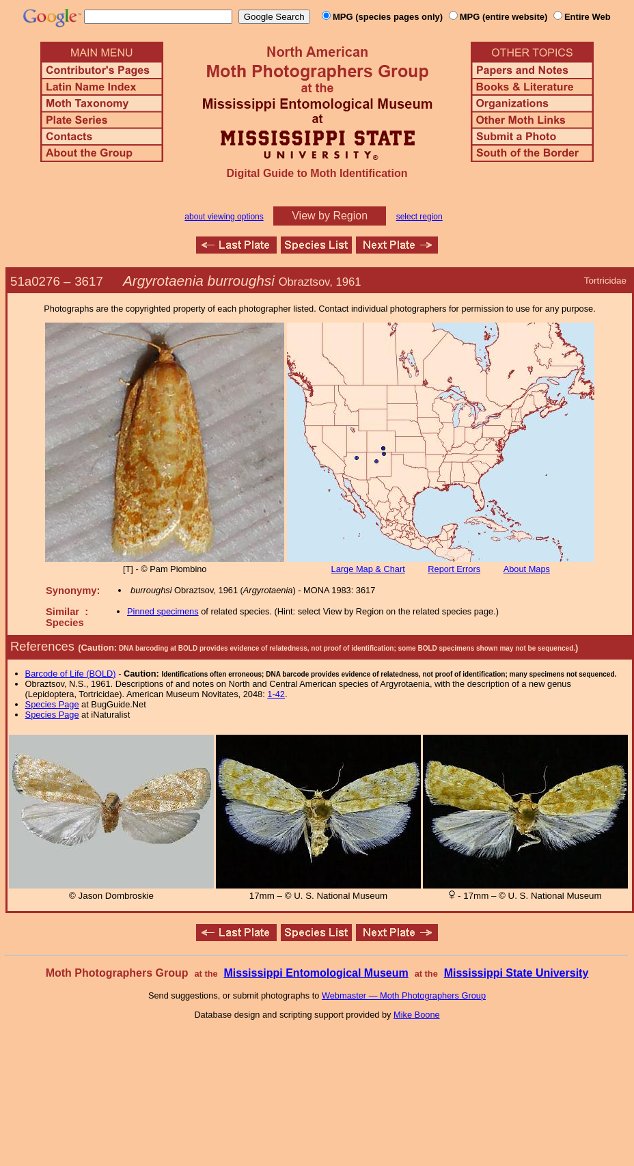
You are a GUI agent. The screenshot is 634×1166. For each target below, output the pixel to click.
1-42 (276, 694)
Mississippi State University (516, 973)
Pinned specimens (163, 611)
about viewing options (223, 216)
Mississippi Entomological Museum (315, 973)
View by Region (330, 215)
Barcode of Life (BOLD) (70, 673)
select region (419, 216)
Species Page (52, 704)
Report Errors (454, 569)
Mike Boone (417, 1014)
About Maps (527, 569)
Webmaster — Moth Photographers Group (404, 995)
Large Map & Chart (368, 569)
